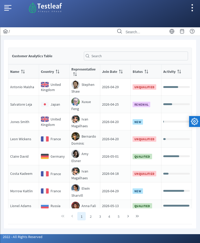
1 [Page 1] (82, 216)
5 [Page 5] (119, 216)
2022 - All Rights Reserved (22, 236)
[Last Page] (137, 216)
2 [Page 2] (91, 216)
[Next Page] (128, 216)
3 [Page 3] (100, 216)
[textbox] (136, 56)
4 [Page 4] (109, 216)
